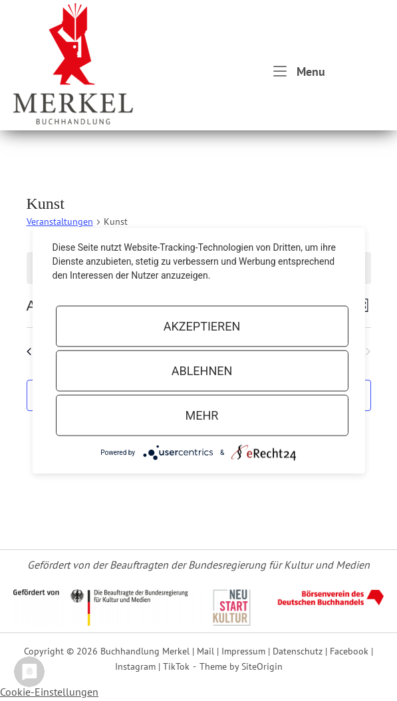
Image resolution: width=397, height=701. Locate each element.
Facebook (349, 650)
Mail (205, 650)
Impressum (243, 650)
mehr (202, 415)
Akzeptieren (202, 326)
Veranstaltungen (60, 221)
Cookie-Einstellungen (49, 691)
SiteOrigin (262, 666)
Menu (299, 70)
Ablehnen (202, 371)
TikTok (176, 666)
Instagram (135, 666)
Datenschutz (298, 650)
